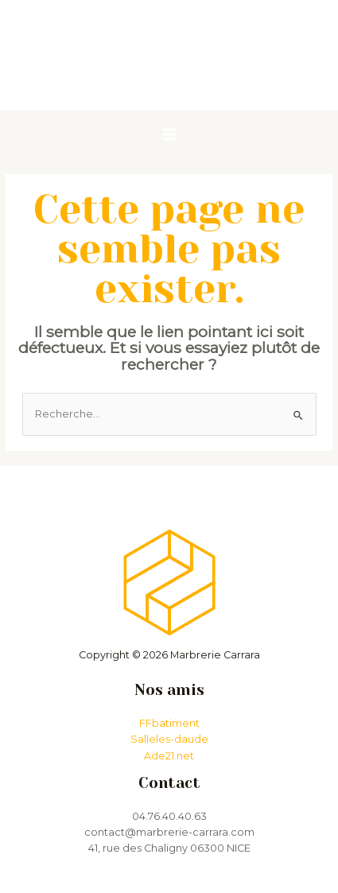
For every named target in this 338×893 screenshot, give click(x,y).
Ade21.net (169, 756)
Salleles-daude (169, 739)
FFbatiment (169, 723)
